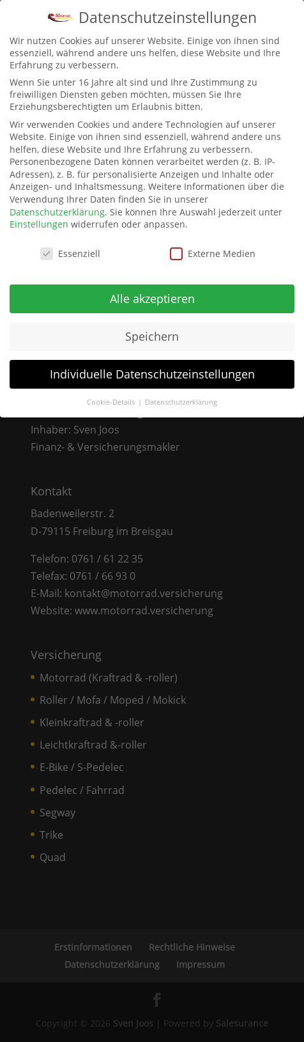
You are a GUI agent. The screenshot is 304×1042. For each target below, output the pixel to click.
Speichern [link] (152, 333)
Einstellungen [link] (39, 222)
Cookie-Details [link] (112, 399)
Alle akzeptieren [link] (152, 296)
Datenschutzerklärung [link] (57, 209)
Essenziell (70, 251)
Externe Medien (212, 251)
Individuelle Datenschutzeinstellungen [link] (152, 371)
